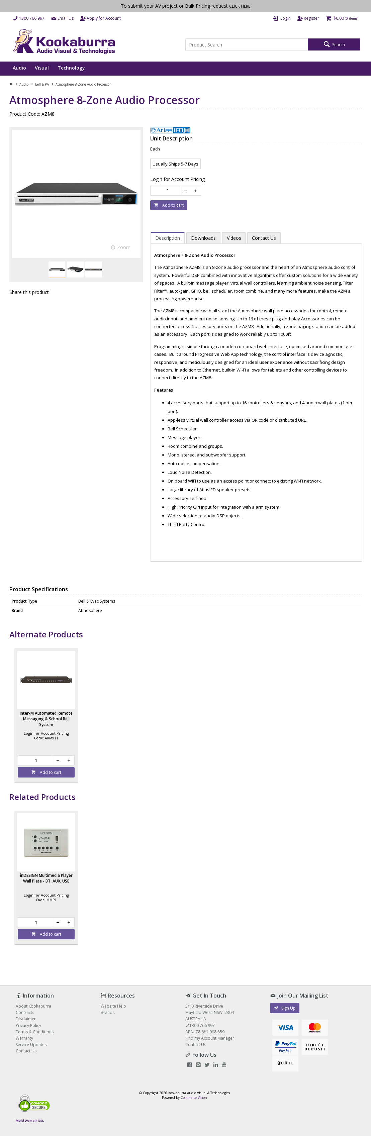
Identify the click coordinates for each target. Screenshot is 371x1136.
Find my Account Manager (209, 1038)
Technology (71, 68)
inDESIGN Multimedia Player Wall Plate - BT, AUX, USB (46, 878)
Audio (19, 68)
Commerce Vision (194, 1097)
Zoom (123, 247)
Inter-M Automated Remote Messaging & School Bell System (46, 718)
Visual (42, 68)
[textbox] (246, 44)
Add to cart (172, 205)
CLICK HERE (239, 6)
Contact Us (195, 1044)
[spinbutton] (166, 190)
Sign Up (288, 1008)
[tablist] (256, 393)
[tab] (168, 237)
